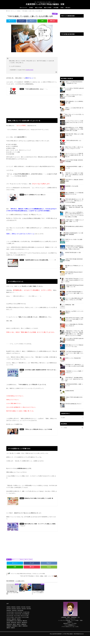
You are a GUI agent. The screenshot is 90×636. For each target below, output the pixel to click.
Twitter (61, 7)
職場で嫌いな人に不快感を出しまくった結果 (74, 266)
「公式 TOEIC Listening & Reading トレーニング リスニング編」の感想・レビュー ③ (74, 353)
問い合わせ (68, 7)
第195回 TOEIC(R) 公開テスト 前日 (73, 252)
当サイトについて (23, 7)
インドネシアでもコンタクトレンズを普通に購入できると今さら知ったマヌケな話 (74, 122)
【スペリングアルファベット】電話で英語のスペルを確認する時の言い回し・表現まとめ (74, 155)
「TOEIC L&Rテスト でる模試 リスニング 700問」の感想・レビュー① (74, 220)
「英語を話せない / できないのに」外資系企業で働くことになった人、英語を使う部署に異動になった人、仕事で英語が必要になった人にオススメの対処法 (74, 333)
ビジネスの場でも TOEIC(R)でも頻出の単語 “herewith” (74, 89)
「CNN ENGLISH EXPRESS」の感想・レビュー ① (74, 385)
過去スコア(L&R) (38, 7)
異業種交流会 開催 (69, 304)
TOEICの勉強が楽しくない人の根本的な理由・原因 (74, 102)
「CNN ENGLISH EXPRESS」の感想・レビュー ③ (74, 167)
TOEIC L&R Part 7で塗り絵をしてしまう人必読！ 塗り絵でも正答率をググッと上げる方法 (74, 280)
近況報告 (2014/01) (69, 390)
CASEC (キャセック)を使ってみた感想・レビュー (74, 240)
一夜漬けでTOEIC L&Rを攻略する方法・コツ (74, 398)
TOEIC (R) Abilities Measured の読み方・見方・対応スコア (74, 272)
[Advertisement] (31, 106)
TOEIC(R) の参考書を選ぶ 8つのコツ (73, 403)
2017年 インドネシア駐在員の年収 (73, 358)
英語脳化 (9, 559)
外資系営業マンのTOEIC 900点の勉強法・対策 (45, 4)
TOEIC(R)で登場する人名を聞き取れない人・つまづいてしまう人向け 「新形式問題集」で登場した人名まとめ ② (74, 247)
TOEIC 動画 (55, 7)
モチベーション (16, 559)
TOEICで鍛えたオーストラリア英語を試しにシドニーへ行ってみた (74, 345)
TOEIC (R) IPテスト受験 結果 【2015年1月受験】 (74, 180)
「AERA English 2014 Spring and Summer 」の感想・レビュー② (74, 286)
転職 (31, 559)
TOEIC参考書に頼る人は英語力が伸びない (74, 227)
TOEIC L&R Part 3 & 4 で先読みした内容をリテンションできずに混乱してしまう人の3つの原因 (74, 319)
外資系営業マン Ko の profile (71, 186)
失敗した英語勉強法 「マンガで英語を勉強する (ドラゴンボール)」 (74, 193)
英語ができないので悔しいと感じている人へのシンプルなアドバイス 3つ (74, 147)
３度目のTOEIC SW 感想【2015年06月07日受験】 (74, 259)
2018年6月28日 (29, 69)
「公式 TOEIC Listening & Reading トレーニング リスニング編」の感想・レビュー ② (74, 293)
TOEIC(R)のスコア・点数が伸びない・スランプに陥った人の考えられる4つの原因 (74, 365)
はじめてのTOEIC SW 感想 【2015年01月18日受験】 (74, 160)
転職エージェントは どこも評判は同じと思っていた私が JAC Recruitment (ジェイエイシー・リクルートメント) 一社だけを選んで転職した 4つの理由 (74, 214)
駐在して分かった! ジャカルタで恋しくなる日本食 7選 (74, 115)
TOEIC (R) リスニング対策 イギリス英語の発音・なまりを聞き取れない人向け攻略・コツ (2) (74, 174)
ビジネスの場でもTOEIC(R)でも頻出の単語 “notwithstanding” (74, 339)
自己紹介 (31, 7)
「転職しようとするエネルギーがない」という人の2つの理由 (74, 95)
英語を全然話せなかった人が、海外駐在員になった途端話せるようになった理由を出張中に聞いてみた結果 (74, 129)
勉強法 (22, 559)
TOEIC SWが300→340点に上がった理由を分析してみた (74, 134)
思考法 (27, 559)
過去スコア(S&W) (47, 7)
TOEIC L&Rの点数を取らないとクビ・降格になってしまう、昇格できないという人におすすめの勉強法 (74, 201)
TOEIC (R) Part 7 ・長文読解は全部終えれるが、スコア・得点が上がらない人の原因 (74, 379)
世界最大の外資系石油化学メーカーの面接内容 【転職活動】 (74, 233)
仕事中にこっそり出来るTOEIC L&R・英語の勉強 (74, 108)
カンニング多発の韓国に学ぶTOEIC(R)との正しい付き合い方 (74, 325)
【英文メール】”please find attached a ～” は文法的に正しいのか (73, 82)
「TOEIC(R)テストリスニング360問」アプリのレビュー (74, 371)
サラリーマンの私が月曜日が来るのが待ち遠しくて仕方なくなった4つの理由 (74, 299)
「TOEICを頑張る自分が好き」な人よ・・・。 (73, 141)
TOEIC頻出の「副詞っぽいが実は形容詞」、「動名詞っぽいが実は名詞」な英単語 (74, 207)
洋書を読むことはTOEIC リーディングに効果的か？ (74, 312)
